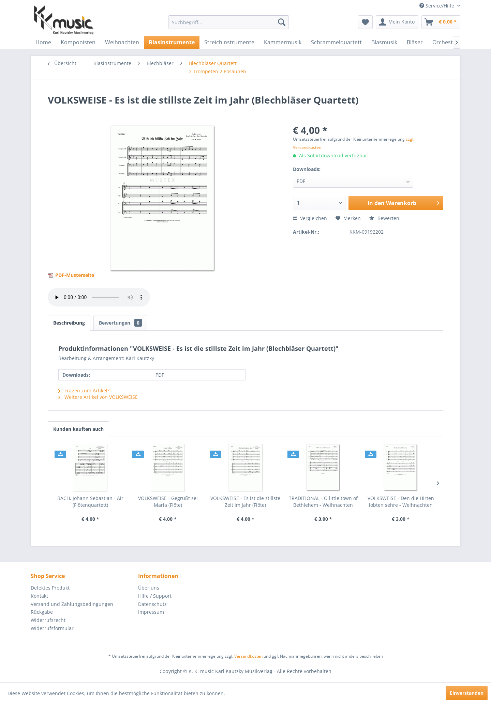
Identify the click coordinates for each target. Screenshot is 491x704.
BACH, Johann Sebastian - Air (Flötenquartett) (90, 501)
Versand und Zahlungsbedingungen (72, 604)
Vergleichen (310, 218)
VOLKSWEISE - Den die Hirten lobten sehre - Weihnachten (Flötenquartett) (401, 502)
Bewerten (384, 218)
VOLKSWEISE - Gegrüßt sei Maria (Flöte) (168, 501)
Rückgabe (42, 612)
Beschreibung (69, 322)
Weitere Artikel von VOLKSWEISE (98, 397)
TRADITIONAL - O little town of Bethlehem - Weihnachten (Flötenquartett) (323, 502)
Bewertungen (120, 323)
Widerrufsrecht (48, 620)
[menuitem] (228, 22)
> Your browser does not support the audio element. (99, 297)
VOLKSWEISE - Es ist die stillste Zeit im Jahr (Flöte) (245, 501)
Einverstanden (466, 693)
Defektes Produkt (50, 587)
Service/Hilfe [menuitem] (437, 5)
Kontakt (39, 596)
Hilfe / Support (155, 596)
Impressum (151, 612)
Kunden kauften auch (78, 429)
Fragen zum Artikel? (83, 390)
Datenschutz (152, 604)
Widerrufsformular (52, 628)
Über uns (148, 587)
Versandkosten (248, 656)
